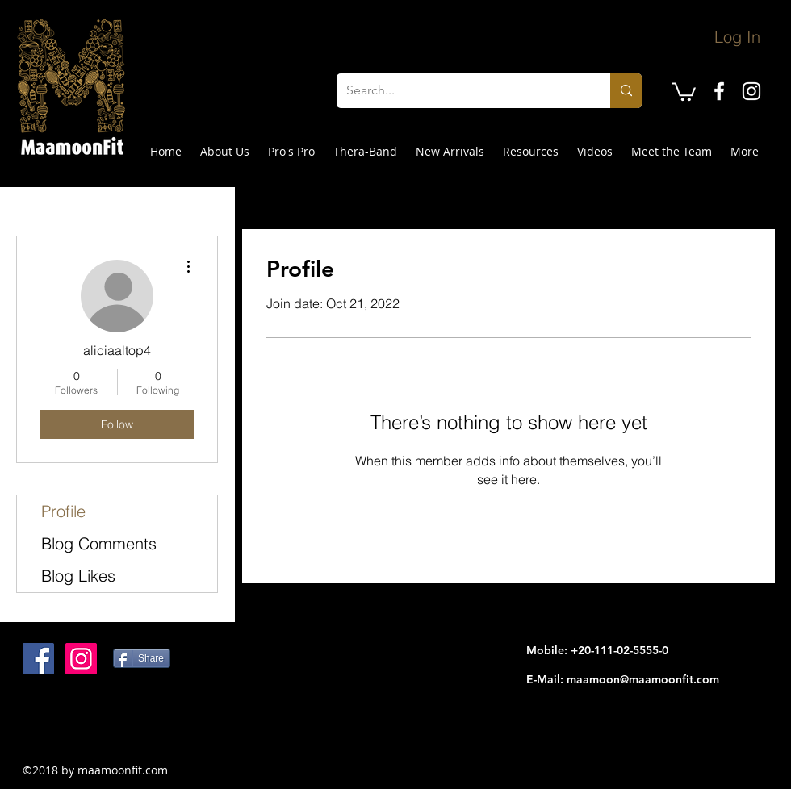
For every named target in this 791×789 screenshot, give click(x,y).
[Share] (141, 658)
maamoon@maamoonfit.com (643, 679)
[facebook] (719, 91)
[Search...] (461, 90)
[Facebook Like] (123, 726)
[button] (684, 91)
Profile (63, 511)
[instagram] (751, 91)
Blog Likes (78, 576)
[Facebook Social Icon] (38, 658)
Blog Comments (99, 543)
